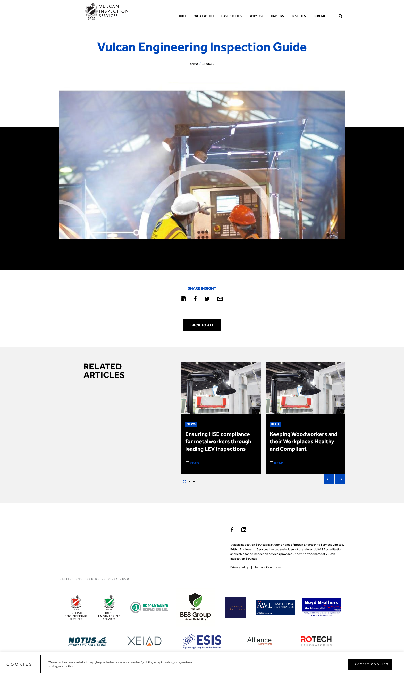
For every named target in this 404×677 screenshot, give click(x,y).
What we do (204, 16)
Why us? (256, 16)
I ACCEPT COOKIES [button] (370, 664)
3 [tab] (194, 481)
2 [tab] (189, 481)
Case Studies (231, 16)
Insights (299, 16)
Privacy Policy (239, 567)
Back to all (202, 325)
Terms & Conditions (268, 567)
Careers (277, 16)
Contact (321, 16)
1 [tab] (184, 481)
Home (182, 16)
